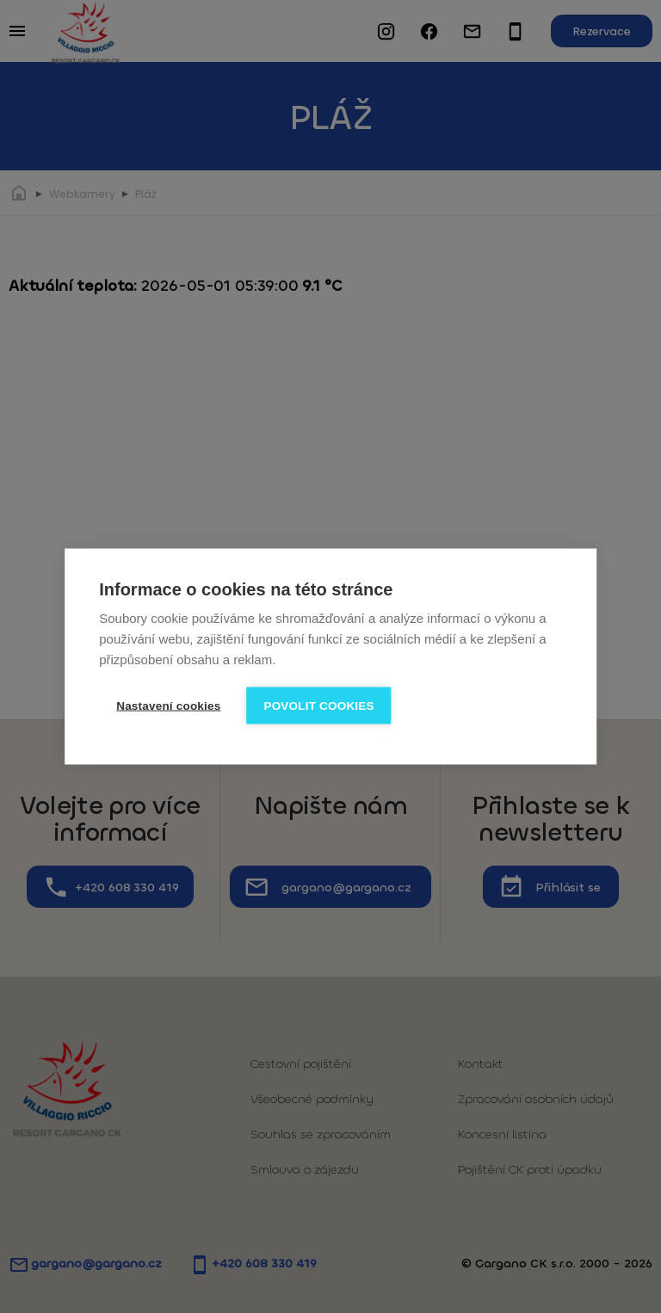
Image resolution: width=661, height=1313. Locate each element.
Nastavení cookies (168, 706)
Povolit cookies (318, 706)
